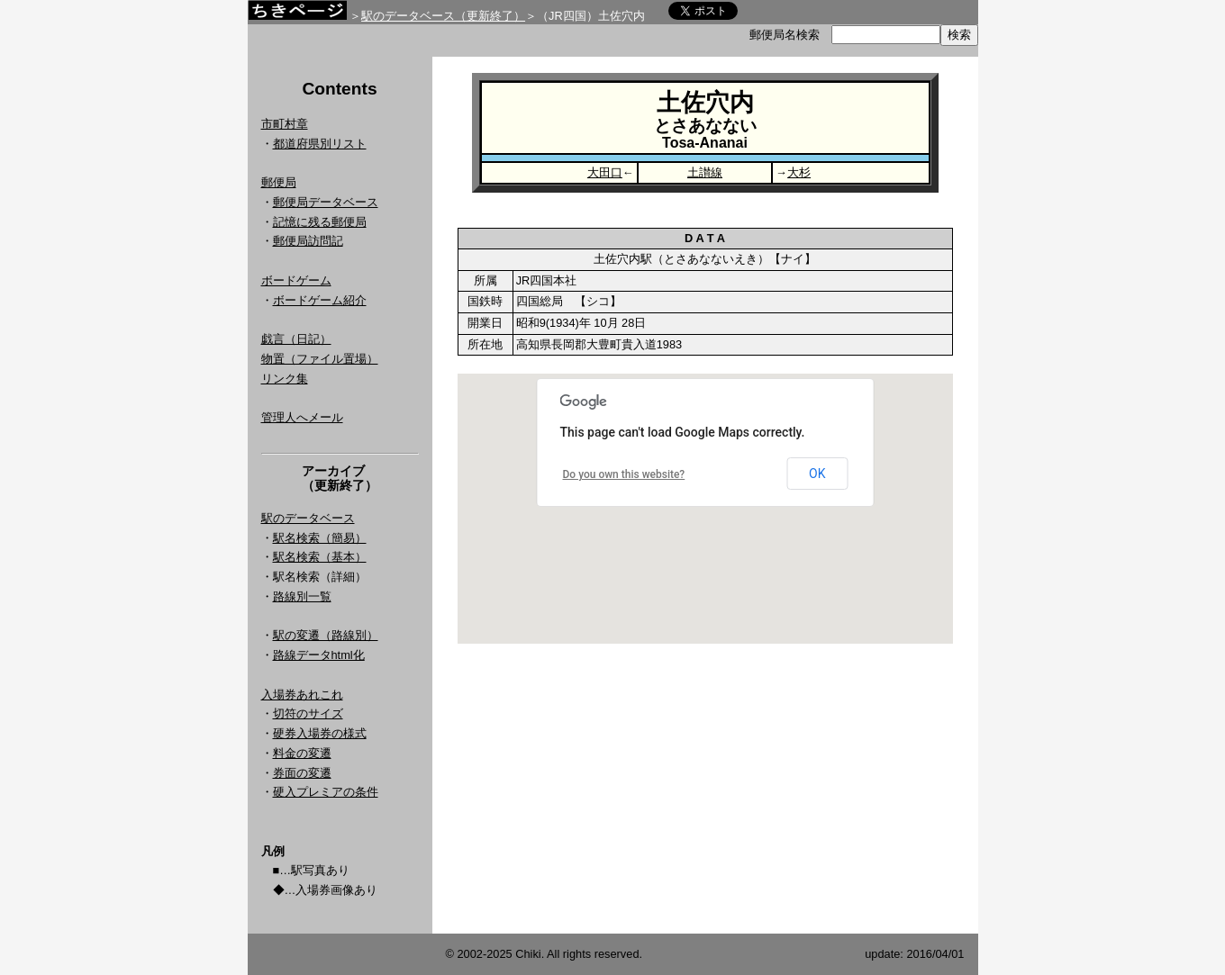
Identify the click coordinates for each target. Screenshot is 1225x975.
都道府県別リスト (320, 143)
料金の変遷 (302, 753)
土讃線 (704, 172)
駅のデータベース (308, 518)
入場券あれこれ (302, 694)
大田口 (604, 172)
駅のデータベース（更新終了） (443, 16)
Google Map (705, 509)
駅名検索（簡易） (320, 538)
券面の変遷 (302, 773)
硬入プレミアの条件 (325, 792)
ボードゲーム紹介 (320, 300)
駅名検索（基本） (320, 557)
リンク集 (284, 378)
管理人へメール (302, 417)
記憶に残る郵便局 (320, 222)
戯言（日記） (296, 339)
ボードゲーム (296, 280)
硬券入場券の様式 (320, 733)
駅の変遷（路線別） (325, 635)
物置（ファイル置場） (319, 359)
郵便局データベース (325, 202)
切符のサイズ (308, 713)
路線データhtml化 (319, 655)
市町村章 (284, 124)
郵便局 (278, 182)
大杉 (799, 172)
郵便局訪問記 (308, 241)
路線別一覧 (302, 596)
